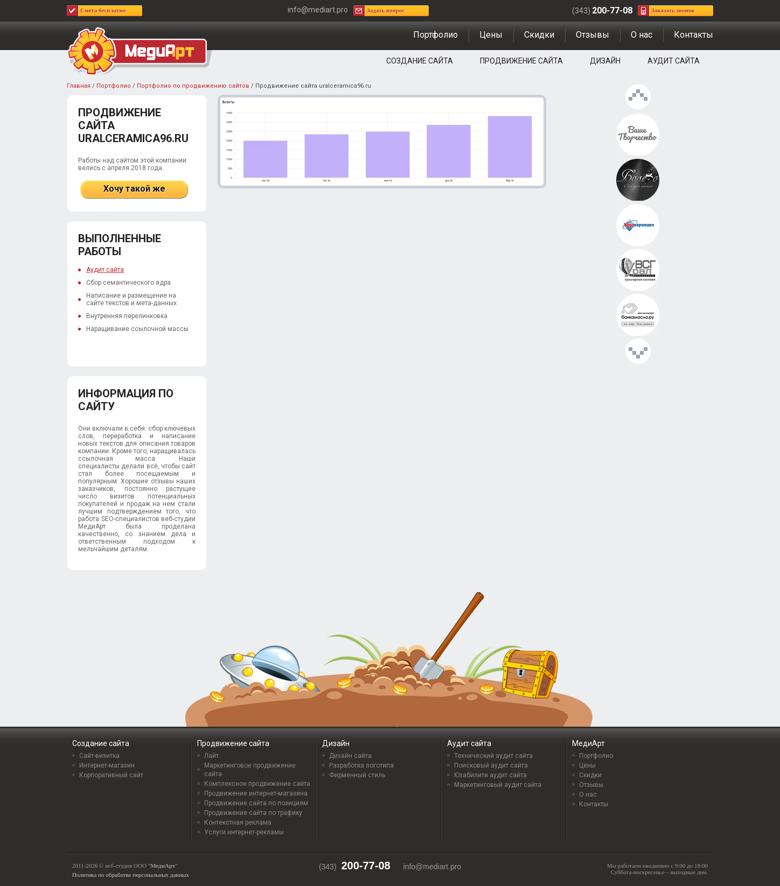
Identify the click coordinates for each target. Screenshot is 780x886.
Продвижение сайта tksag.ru (637, 270)
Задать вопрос (386, 10)
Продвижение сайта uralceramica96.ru (637, 225)
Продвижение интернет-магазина (256, 793)
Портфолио (435, 35)
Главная (78, 85)
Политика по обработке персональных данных (130, 874)
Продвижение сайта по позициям (256, 803)
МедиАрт (588, 743)
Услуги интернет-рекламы (244, 832)
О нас (641, 35)
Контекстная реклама (237, 822)
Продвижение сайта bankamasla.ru (637, 315)
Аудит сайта (673, 61)
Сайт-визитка (99, 756)
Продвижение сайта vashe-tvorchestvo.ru (637, 135)
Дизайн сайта (350, 756)
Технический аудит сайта (493, 756)
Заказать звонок (673, 10)
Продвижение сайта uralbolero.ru (637, 180)
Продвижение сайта (521, 61)
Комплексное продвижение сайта (257, 783)
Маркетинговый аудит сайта (497, 785)
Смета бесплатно (103, 10)
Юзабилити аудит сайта (490, 775)
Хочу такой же (134, 189)
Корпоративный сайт (111, 775)
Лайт (211, 756)
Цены (491, 35)
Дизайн (605, 61)
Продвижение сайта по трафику (253, 813)
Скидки (539, 35)
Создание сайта (419, 61)
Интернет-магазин (107, 765)
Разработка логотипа (361, 765)
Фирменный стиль (357, 775)
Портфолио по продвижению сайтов (193, 85)
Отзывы (592, 35)
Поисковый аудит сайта (491, 765)
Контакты (693, 35)
